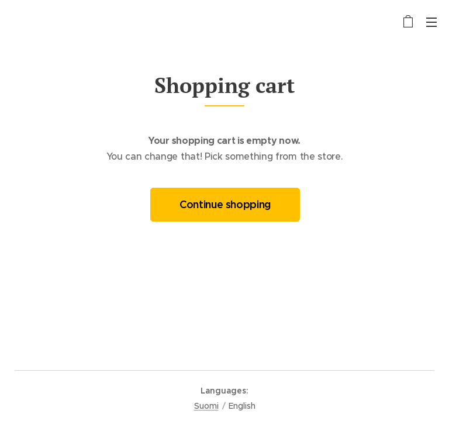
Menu (431, 22)
